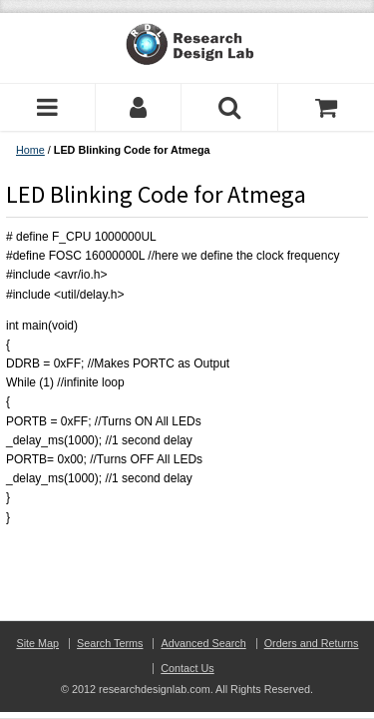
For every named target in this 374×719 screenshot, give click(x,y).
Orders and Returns (311, 643)
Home (30, 150)
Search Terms (110, 643)
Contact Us (187, 668)
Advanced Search (203, 643)
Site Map (37, 643)
